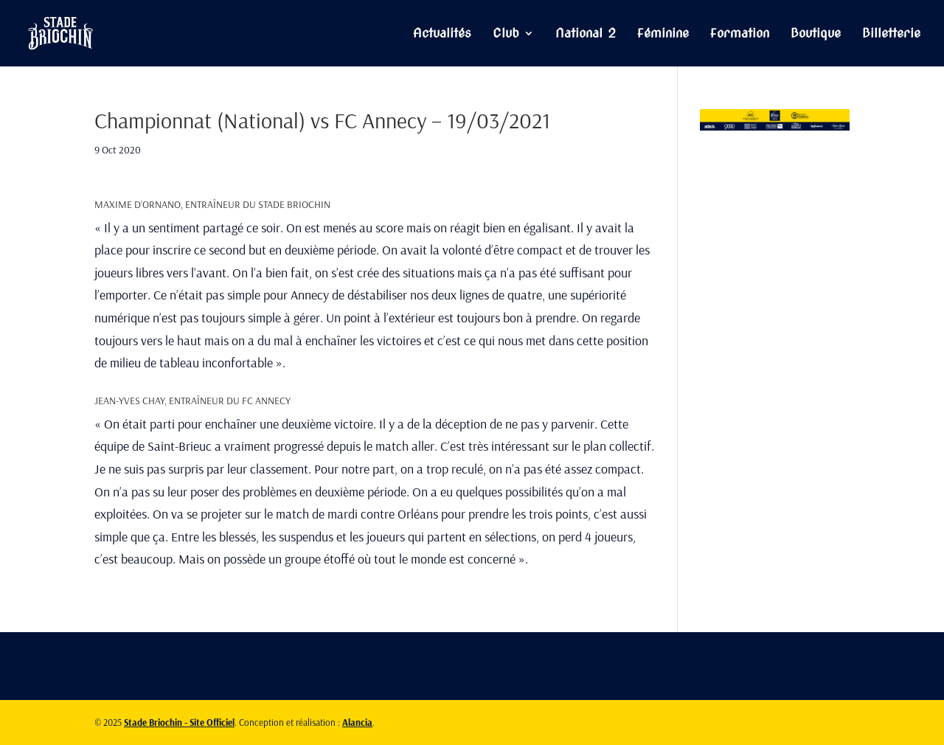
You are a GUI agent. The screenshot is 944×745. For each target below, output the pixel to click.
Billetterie (891, 34)
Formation (739, 34)
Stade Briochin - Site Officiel (179, 722)
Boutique (816, 34)
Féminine (663, 34)
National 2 (585, 34)
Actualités (442, 34)
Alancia (357, 722)
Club (506, 34)
